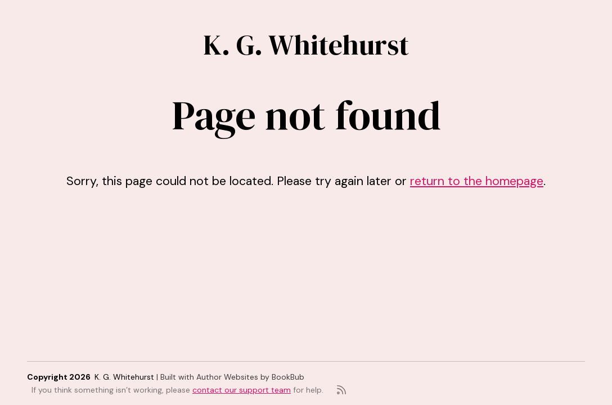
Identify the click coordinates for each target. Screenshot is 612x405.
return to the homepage (476, 181)
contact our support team (241, 390)
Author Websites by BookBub (250, 377)
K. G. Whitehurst (306, 45)
